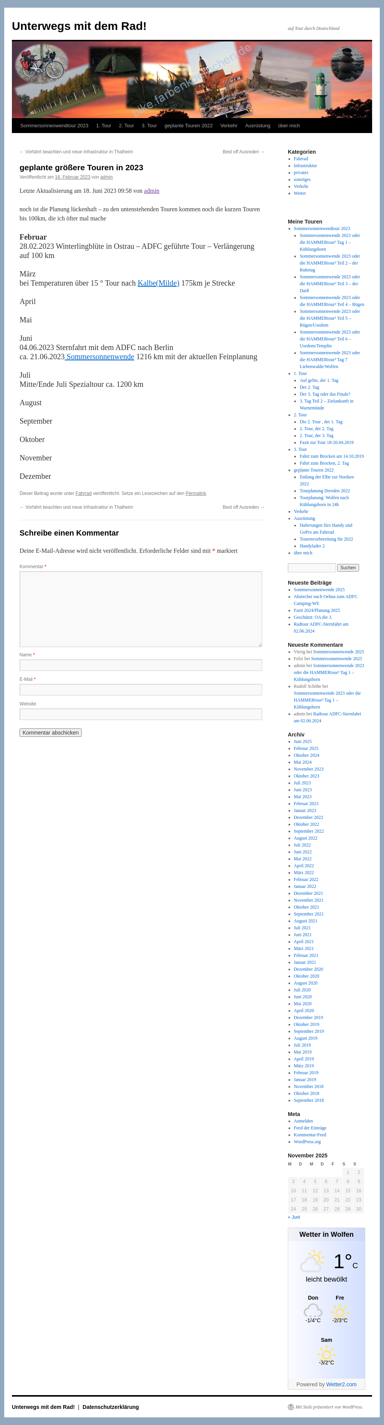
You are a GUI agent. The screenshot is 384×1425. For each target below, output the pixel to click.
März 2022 (304, 872)
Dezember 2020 (308, 969)
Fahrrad (83, 493)
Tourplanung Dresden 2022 (325, 490)
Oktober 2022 (306, 824)
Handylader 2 (312, 546)
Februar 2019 (306, 1072)
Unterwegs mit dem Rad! (79, 26)
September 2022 (309, 831)
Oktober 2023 (306, 776)
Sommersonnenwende (100, 356)
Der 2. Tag (309, 387)
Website (28, 704)
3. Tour (149, 125)
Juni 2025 (303, 741)
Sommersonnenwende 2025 (319, 589)
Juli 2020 (302, 990)
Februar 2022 (306, 879)
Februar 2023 (306, 803)
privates (301, 172)
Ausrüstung (258, 125)
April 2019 (304, 1059)
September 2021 (309, 914)
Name (27, 654)
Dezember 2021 (308, 893)
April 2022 (304, 865)
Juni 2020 (303, 996)
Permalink (195, 493)
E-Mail (28, 679)
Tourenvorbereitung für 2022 (326, 539)
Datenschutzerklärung (111, 1407)
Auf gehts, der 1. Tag (319, 380)
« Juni (294, 1217)
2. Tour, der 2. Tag (316, 428)
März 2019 (304, 1065)
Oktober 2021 (306, 907)
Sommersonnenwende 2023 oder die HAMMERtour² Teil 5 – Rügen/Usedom (330, 318)
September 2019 (309, 1031)
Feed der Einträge (310, 1128)
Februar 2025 (306, 748)
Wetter (300, 193)
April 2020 (304, 1010)
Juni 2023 (303, 789)
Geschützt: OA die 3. (313, 617)
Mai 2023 (303, 796)
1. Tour (104, 125)
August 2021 (306, 921)
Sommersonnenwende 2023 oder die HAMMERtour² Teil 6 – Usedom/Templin (330, 338)
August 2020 (306, 983)
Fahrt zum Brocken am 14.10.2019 (332, 456)
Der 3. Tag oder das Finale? (325, 394)
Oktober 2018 (306, 1093)
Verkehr (229, 125)
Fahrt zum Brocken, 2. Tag (324, 463)
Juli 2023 (302, 783)
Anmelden (303, 1121)
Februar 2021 (306, 955)
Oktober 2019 (306, 1024)
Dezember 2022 (308, 817)
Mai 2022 (303, 858)
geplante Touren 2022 (188, 125)
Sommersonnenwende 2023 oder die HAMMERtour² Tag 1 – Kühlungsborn (330, 242)
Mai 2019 (303, 1052)
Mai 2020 (303, 1003)
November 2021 (309, 900)
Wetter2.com (341, 1384)
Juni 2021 (303, 934)
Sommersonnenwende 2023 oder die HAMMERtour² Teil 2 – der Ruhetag (330, 263)
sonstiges (302, 179)
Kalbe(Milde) (158, 283)
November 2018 (309, 1086)
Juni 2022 (303, 852)
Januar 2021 (305, 962)
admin (106, 177)
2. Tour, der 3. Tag (316, 435)
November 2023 (309, 769)
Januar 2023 (305, 810)
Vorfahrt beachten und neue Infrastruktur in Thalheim (76, 151)
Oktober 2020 (306, 976)
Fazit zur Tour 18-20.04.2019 (327, 442)
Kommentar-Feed (310, 1134)
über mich (289, 125)
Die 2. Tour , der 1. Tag (321, 421)
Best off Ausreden (244, 151)
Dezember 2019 (308, 1017)
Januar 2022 (305, 886)
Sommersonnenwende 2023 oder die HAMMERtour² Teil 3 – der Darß (330, 283)
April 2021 (304, 941)
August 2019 (306, 1038)
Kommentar (33, 566)
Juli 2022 (302, 845)
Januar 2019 (305, 1079)
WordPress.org (307, 1141)
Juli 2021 (302, 927)
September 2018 (309, 1100)
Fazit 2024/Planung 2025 (317, 610)
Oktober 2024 (306, 755)
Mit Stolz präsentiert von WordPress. (329, 1407)
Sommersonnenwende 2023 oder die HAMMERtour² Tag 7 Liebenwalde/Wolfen (330, 359)
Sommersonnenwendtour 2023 (54, 125)
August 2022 (306, 838)
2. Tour (126, 125)
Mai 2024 (303, 762)
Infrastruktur (305, 165)
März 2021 (304, 948)
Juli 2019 (302, 1045)
